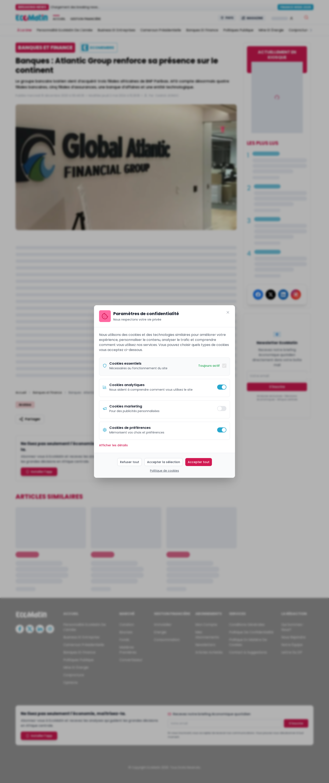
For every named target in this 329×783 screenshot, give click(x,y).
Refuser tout (129, 462)
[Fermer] (228, 312)
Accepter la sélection (163, 462)
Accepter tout (198, 462)
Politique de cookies (164, 471)
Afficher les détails (113, 445)
